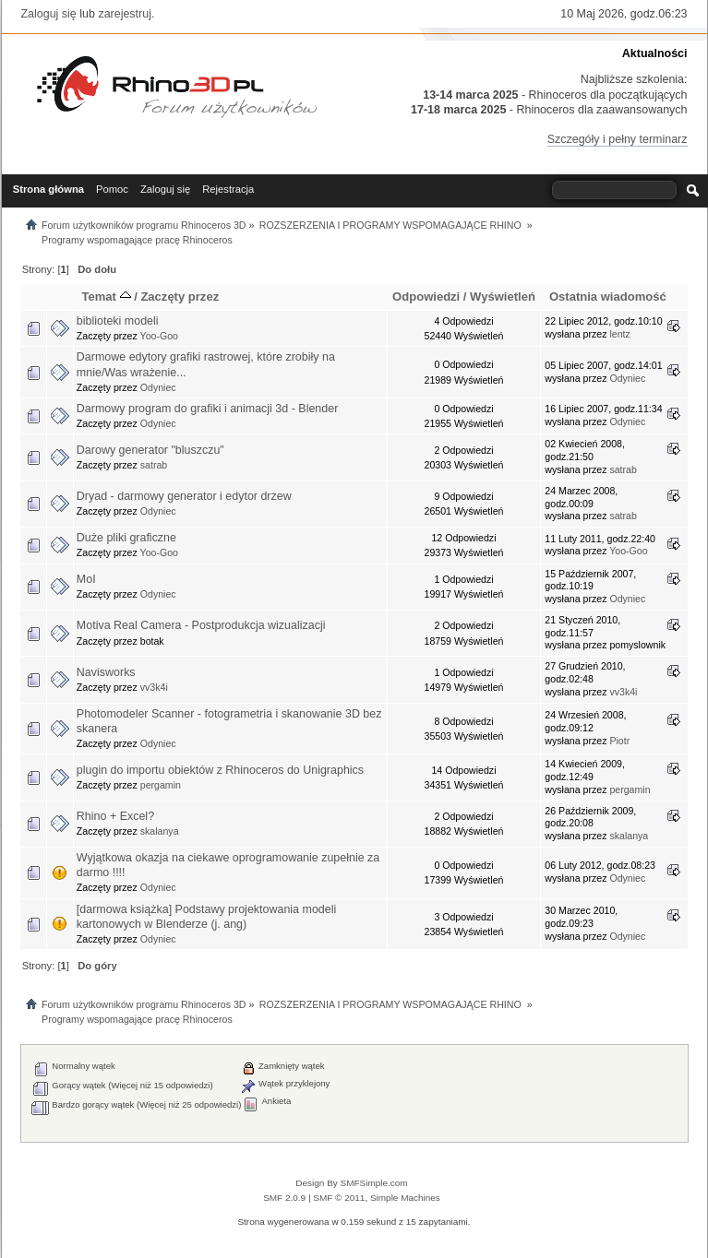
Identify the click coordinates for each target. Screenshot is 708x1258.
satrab (153, 464)
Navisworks (106, 672)
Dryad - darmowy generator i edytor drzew (184, 496)
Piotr (619, 740)
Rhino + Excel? (115, 816)
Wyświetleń (502, 296)
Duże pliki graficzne (126, 537)
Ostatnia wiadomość (607, 296)
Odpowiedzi (426, 296)
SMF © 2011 (339, 1198)
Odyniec (158, 387)
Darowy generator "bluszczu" (150, 450)
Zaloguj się (49, 13)
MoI (86, 579)
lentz (619, 333)
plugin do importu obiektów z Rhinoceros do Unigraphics (220, 770)
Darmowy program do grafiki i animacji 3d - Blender (207, 408)
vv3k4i (154, 687)
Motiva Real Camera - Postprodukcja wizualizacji (201, 625)
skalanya (159, 831)
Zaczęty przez (179, 296)
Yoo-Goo (159, 335)
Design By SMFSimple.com (351, 1183)
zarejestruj (124, 13)
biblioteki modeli (118, 320)
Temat (105, 296)
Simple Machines (405, 1198)
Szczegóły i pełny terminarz (617, 139)
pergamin (160, 784)
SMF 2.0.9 (284, 1198)
